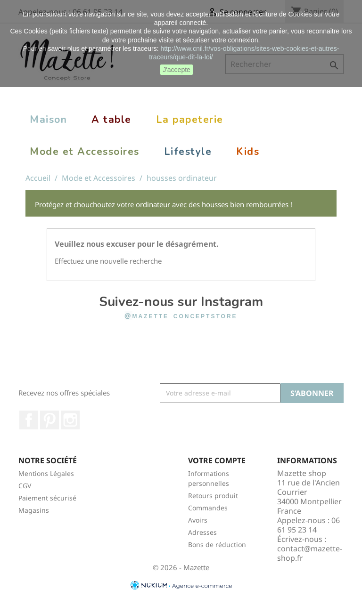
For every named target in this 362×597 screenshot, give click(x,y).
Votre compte (217, 460)
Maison (48, 119)
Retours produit (213, 495)
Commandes (208, 507)
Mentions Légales (46, 473)
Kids (247, 151)
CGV (24, 485)
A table (111, 119)
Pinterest (49, 420)
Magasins (33, 510)
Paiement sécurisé (47, 497)
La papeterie (189, 119)
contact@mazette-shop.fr (309, 553)
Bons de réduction (217, 544)
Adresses (202, 532)
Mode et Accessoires (85, 151)
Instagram (70, 420)
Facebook (28, 420)
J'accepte (176, 69)
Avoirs (197, 520)
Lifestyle (188, 151)
